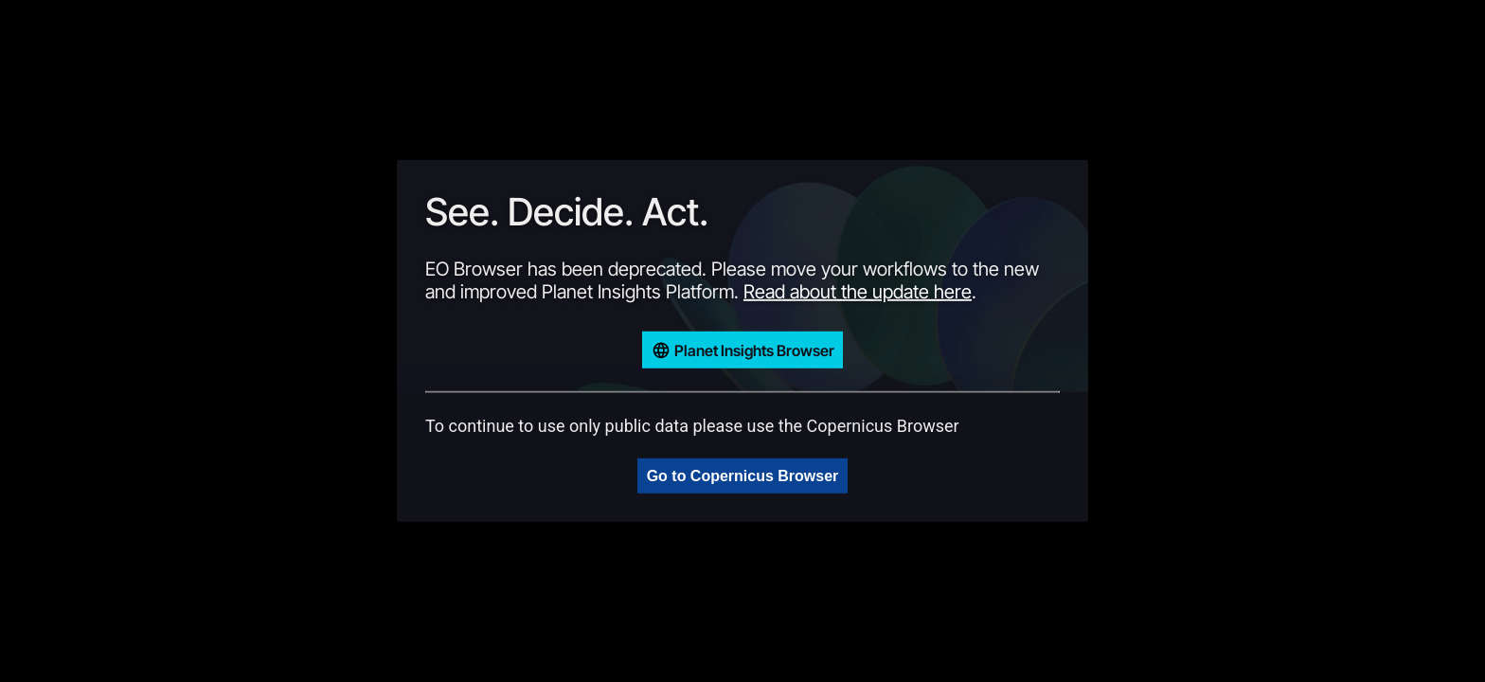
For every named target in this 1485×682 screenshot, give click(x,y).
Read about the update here (857, 291)
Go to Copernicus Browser (743, 476)
